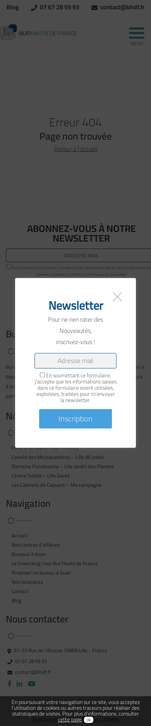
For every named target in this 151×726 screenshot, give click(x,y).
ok (88, 720)
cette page (70, 719)
